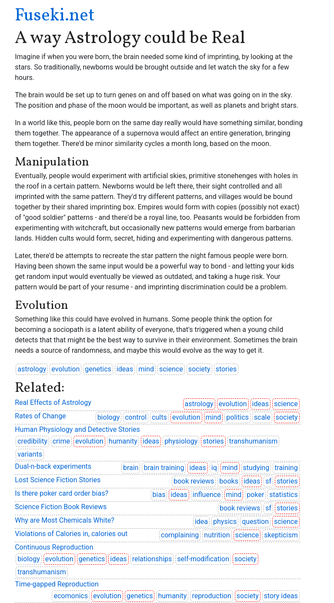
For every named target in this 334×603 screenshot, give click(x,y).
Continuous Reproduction (54, 547)
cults (159, 417)
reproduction (211, 596)
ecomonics (70, 596)
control (136, 417)
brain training (164, 468)
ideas (125, 369)
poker (255, 494)
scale (262, 417)
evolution (65, 369)
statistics (283, 494)
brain (131, 468)
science (171, 369)
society (199, 369)
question (255, 521)
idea (201, 521)
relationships (152, 559)
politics (237, 417)
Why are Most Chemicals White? (64, 520)
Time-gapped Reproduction (57, 584)
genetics (98, 369)
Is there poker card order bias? (61, 493)
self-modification (203, 559)
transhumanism (253, 441)
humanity (123, 441)
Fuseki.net (55, 16)
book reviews (194, 481)
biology (108, 417)
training (285, 468)
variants (29, 454)
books (228, 481)
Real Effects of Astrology (53, 402)
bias (159, 494)
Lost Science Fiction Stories (57, 480)
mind (146, 369)
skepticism (280, 535)
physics (225, 521)
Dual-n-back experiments (53, 466)
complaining (180, 535)
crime (61, 441)
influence (207, 494)
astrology (31, 369)
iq (214, 468)
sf (268, 481)
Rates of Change (40, 416)
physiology (180, 441)
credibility (32, 441)
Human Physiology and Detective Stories (77, 429)
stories (226, 369)
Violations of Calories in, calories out (71, 534)
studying (256, 468)
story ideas (281, 596)
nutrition (217, 535)
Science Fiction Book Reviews (61, 507)
